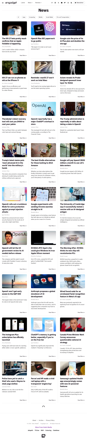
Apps (24, 17)
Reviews (37, 2)
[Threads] (68, 2)
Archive (41, 420)
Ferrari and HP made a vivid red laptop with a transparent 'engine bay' (42, 381)
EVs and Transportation (63, 17)
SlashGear (56, 430)
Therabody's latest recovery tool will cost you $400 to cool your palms (14, 121)
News (29, 2)
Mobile (40, 17)
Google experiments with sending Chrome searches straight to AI (42, 206)
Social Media (49, 17)
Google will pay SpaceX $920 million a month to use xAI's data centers (72, 163)
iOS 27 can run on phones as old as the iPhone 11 (14, 79)
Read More (23, 55)
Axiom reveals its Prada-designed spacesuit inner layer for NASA (70, 80)
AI (18, 17)
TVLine (37, 430)
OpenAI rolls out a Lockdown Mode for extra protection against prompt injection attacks (14, 208)
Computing (32, 17)
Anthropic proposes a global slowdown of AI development (43, 294)
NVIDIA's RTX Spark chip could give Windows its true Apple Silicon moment (43, 250)
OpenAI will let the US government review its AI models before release (13, 250)
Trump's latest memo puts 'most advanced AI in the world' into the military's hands (13, 164)
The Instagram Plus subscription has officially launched (13, 337)
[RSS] (71, 2)
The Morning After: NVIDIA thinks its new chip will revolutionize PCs (71, 250)
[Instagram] (55, 2)
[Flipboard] (65, 2)
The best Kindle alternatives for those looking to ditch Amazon (43, 163)
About (34, 420)
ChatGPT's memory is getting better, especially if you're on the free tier (43, 337)
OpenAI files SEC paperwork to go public (43, 40)
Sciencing (48, 430)
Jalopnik (30, 430)
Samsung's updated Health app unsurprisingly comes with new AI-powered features (71, 382)
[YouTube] (61, 2)
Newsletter (79, 2)
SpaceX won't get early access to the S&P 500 (12, 292)
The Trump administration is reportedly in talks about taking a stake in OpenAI (72, 121)
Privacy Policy (50, 420)
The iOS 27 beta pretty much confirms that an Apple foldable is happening (14, 41)
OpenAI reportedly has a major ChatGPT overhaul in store (42, 121)
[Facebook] (52, 2)
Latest (23, 2)
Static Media (35, 423)
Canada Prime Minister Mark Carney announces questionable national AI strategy (72, 338)
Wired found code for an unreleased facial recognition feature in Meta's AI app (72, 294)
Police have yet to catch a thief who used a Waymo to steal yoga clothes (13, 381)
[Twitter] (58, 2)
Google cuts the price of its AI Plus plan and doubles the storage (72, 41)
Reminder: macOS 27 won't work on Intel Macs (42, 79)
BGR (42, 430)
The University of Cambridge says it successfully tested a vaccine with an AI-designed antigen (72, 208)
